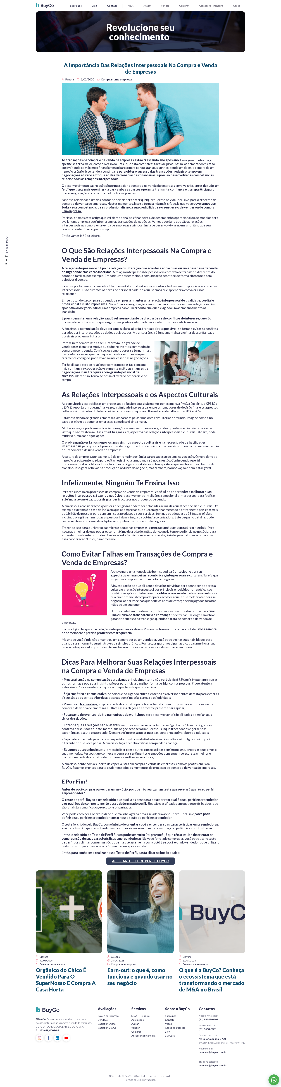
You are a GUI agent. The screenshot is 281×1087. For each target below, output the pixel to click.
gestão (165, 460)
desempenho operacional (173, 218)
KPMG (210, 403)
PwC (183, 403)
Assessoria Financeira (211, 5)
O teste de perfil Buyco (78, 800)
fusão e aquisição (138, 403)
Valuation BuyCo (107, 1027)
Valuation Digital (107, 1023)
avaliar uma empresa (76, 221)
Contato (112, 5)
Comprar (184, 5)
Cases (236, 5)
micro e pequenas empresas (93, 421)
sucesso (143, 171)
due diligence (145, 586)
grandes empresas (102, 418)
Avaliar (147, 5)
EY (66, 407)
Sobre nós (76, 5)
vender (189, 207)
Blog (94, 5)
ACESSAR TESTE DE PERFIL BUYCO (140, 861)
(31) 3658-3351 (207, 1029)
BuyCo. (67, 768)
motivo (97, 347)
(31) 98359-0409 (208, 1019)
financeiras (142, 218)
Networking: (89, 704)
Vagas (168, 1023)
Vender (165, 5)
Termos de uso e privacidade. (140, 1079)
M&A (131, 5)
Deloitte (196, 403)
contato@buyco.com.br (213, 1052)
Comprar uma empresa (116, 79)
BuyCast (170, 1035)
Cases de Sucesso (175, 1027)
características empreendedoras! (118, 838)
